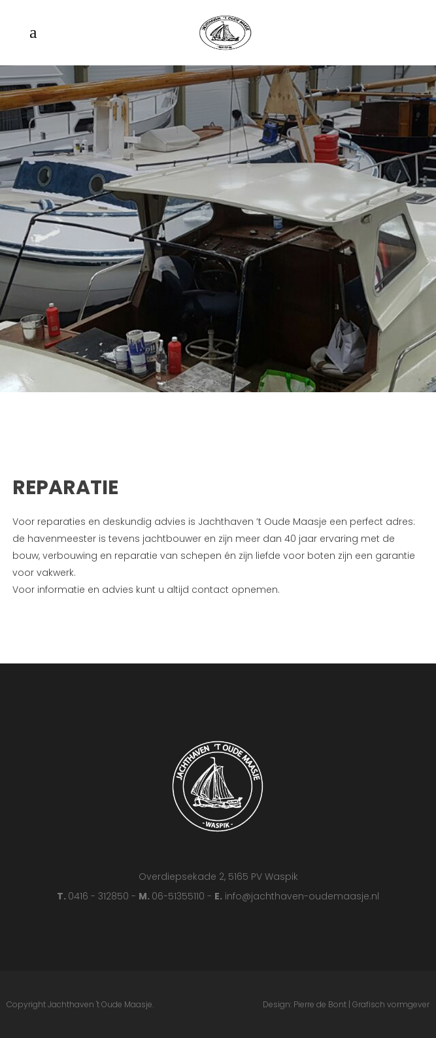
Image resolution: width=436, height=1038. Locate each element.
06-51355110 (179, 896)
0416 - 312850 (99, 896)
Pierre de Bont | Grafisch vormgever (361, 1004)
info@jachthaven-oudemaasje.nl (302, 896)
